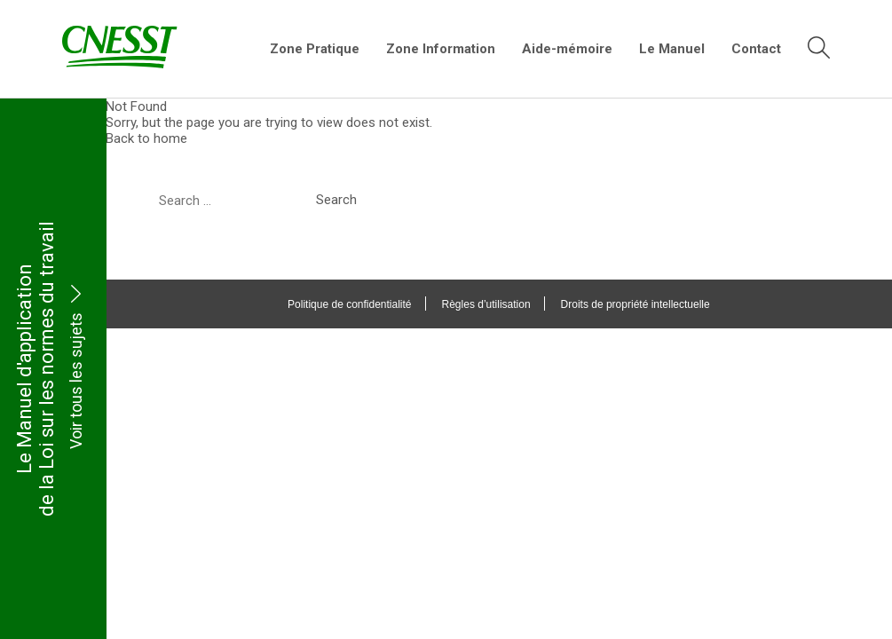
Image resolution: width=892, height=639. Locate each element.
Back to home (147, 138)
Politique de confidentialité (350, 304)
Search (337, 200)
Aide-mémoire (567, 49)
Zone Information (440, 49)
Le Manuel (672, 49)
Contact (756, 49)
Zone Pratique (314, 49)
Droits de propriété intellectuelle (635, 304)
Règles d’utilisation (486, 304)
